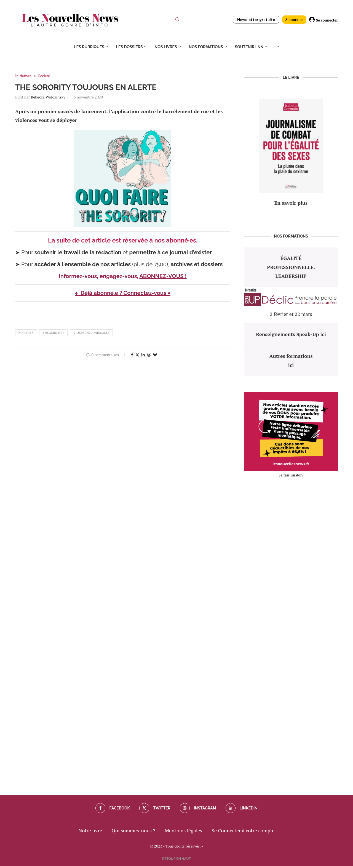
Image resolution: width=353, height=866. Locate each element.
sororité (26, 333)
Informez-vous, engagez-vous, (99, 276)
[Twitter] (154, 808)
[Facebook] (112, 808)
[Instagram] (198, 808)
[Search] (177, 20)
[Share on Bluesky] (155, 354)
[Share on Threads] (149, 354)
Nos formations (206, 47)
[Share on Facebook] (132, 354)
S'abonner (294, 19)
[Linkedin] (242, 808)
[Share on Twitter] (137, 354)
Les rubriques (89, 47)
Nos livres (165, 47)
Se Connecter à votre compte (243, 830)
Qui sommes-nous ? (133, 830)
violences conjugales (91, 333)
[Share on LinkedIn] (143, 354)
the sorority (53, 333)
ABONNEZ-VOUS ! (162, 276)
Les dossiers (129, 47)
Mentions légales (183, 830)
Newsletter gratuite (256, 19)
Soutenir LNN (249, 47)
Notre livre (90, 830)
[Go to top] (176, 858)
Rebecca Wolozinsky (48, 97)
